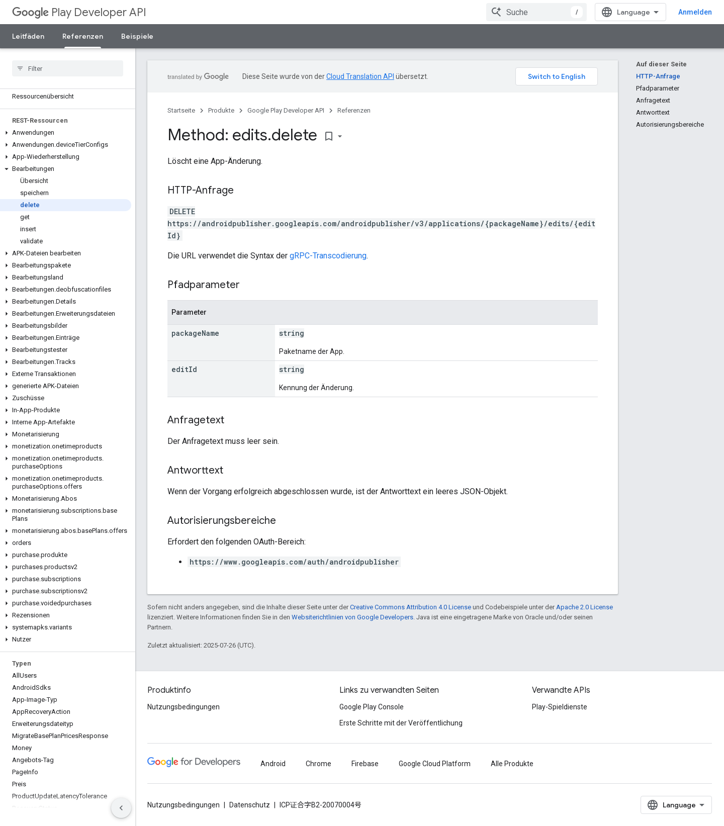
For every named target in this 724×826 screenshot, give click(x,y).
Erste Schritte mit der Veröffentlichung (401, 723)
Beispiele (137, 36)
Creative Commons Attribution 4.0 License (410, 607)
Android (273, 764)
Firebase (365, 764)
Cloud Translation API (360, 76)
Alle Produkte (512, 764)
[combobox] (536, 12)
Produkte (221, 110)
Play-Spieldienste (559, 707)
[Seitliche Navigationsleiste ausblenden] (121, 808)
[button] (65, 133)
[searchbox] (67, 68)
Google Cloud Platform (435, 764)
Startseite (181, 110)
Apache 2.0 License (584, 607)
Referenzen (354, 110)
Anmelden (695, 12)
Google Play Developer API (285, 110)
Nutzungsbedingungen (183, 707)
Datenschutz (249, 805)
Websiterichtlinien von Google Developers (352, 617)
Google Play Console (371, 707)
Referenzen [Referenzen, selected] (82, 36)
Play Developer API (79, 12)
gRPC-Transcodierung (328, 255)
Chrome (318, 764)
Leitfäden (28, 36)
